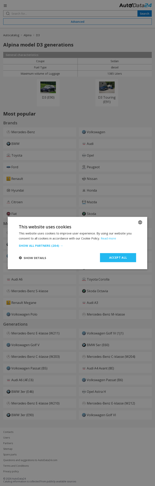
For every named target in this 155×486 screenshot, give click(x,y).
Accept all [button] (118, 257)
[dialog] (77, 243)
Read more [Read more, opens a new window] (108, 238)
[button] (77, 245)
